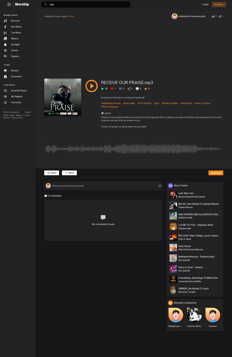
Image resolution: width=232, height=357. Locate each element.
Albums (11, 38)
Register (219, 4)
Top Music (12, 32)
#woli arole (186, 103)
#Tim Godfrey (144, 103)
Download (216, 173)
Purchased (12, 76)
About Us (19, 115)
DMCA (5, 115)
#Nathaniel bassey (111, 103)
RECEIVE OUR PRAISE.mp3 (127, 82)
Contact (6, 118)
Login (205, 4)
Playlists (11, 56)
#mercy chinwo (202, 103)
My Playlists (13, 96)
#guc (156, 103)
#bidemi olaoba (170, 103)
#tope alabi (129, 103)
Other (71, 16)
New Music (13, 26)
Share (51, 172)
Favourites (12, 102)
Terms (27, 115)
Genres (11, 50)
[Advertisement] (134, 49)
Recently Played (15, 90)
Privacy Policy (16, 118)
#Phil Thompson (109, 106)
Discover (12, 21)
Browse (11, 70)
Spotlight (12, 44)
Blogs (12, 115)
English (28, 112)
